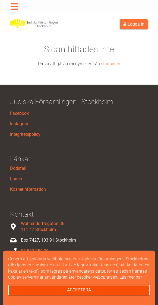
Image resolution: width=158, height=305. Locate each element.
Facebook (19, 113)
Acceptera (79, 289)
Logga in (133, 24)
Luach (16, 178)
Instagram (20, 123)
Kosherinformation (28, 189)
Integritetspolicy (25, 134)
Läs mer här (130, 277)
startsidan (110, 63)
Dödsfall (18, 168)
